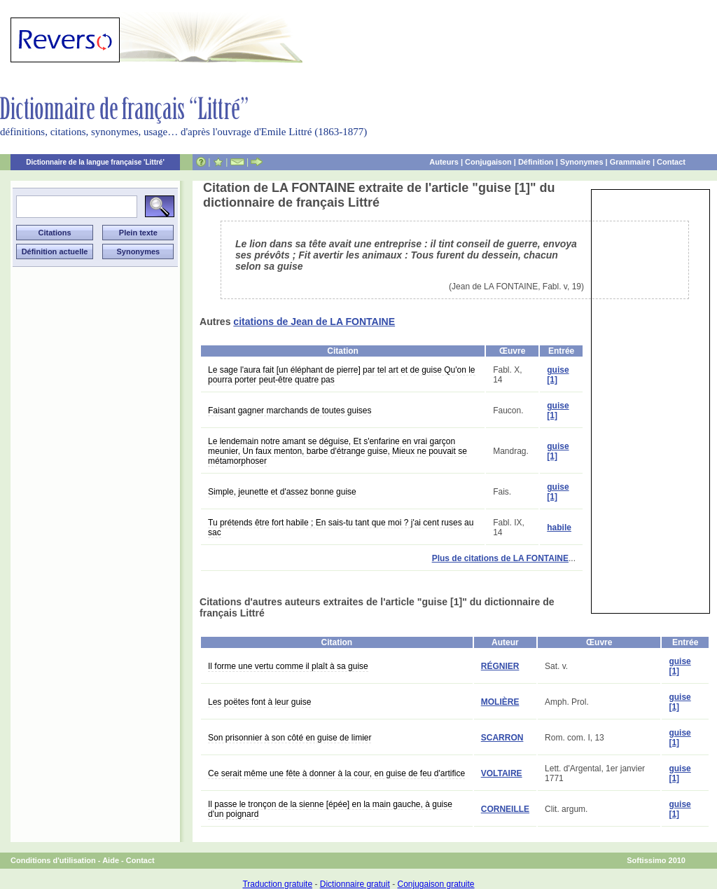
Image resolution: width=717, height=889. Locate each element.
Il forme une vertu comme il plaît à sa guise (288, 666)
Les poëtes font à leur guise (259, 702)
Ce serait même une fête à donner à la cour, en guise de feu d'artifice (336, 773)
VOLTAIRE (501, 773)
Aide (110, 860)
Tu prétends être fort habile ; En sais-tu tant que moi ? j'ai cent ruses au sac (340, 527)
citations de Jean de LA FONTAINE (314, 321)
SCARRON (502, 738)
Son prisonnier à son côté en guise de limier (289, 738)
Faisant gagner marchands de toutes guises (289, 410)
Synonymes (582, 162)
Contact (671, 162)
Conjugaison (488, 162)
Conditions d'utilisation (53, 860)
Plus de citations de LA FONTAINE (500, 558)
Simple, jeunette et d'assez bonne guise (282, 492)
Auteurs (444, 162)
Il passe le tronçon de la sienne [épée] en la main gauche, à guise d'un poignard (330, 809)
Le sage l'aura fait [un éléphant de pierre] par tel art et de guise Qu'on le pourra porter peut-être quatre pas (341, 375)
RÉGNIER (500, 666)
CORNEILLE (505, 809)
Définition (536, 162)
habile (559, 527)
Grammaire (630, 162)
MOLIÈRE (500, 702)
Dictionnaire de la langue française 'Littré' (95, 162)
